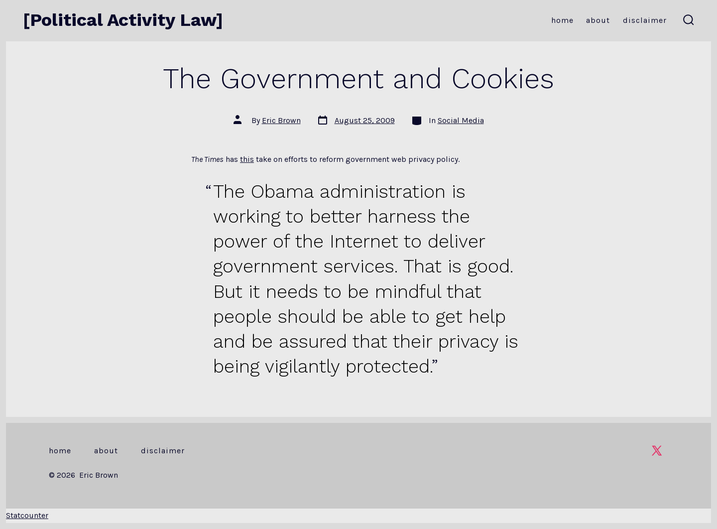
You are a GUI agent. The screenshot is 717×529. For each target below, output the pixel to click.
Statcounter (27, 515)
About (598, 20)
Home (562, 20)
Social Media (461, 120)
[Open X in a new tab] (656, 450)
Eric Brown (281, 120)
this (247, 159)
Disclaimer (645, 20)
